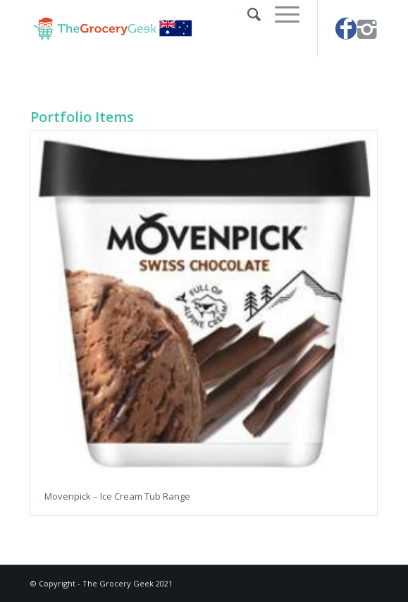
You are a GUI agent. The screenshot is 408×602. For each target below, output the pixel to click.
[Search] (247, 14)
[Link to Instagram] (367, 29)
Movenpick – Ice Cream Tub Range (117, 496)
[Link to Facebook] (346, 29)
